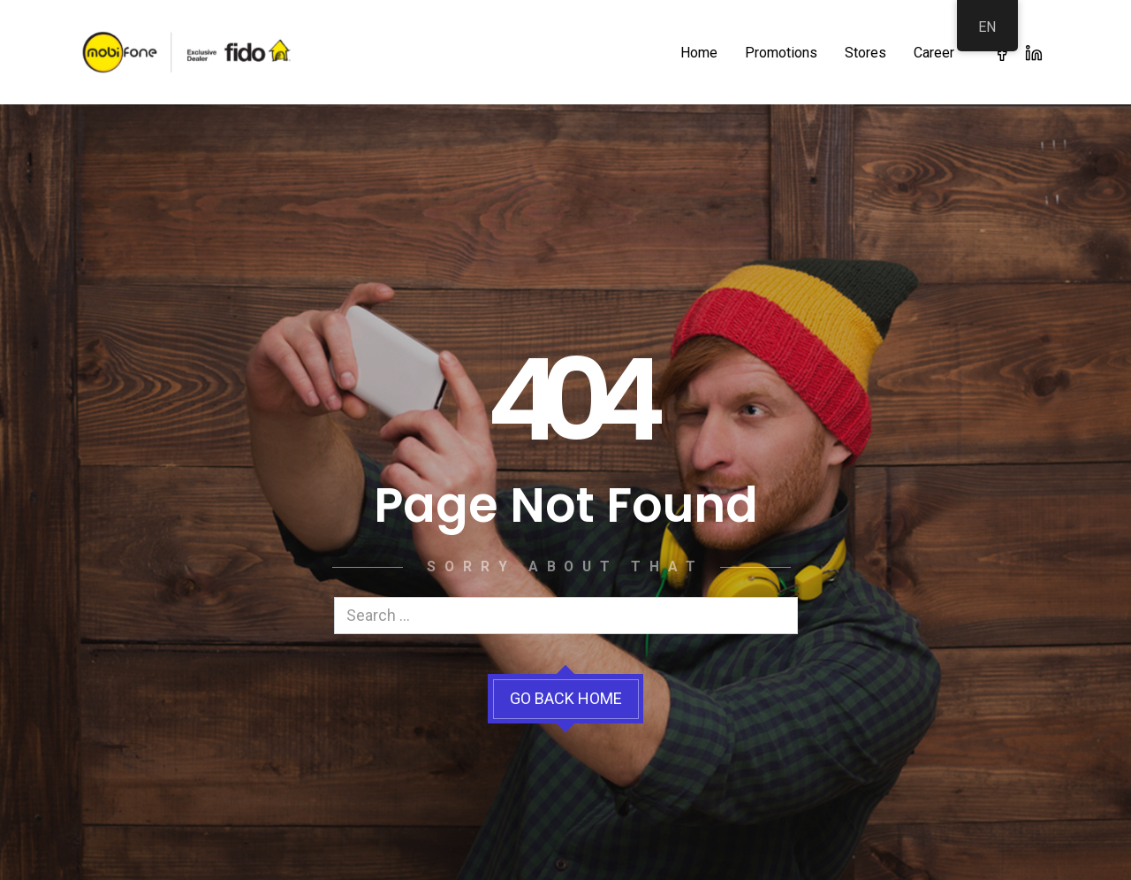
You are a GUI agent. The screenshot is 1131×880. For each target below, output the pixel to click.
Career (934, 52)
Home (698, 52)
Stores (865, 52)
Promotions (781, 52)
